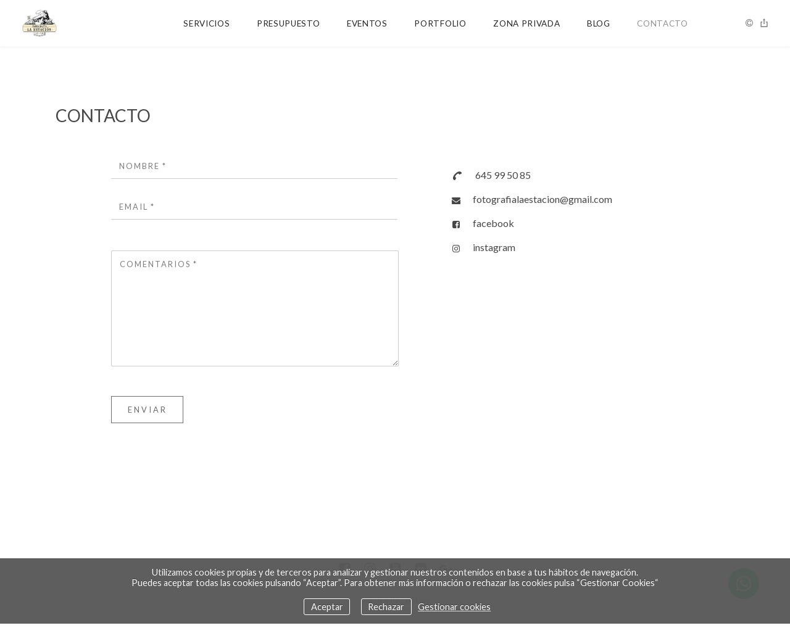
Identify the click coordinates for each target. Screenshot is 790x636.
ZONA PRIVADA (526, 23)
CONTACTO (662, 23)
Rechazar (386, 606)
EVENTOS (367, 23)
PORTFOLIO (440, 23)
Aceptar (327, 606)
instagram (494, 247)
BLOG (598, 23)
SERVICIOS (206, 23)
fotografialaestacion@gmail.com (542, 199)
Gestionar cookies (454, 606)
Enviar (147, 410)
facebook (493, 223)
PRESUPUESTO (288, 23)
